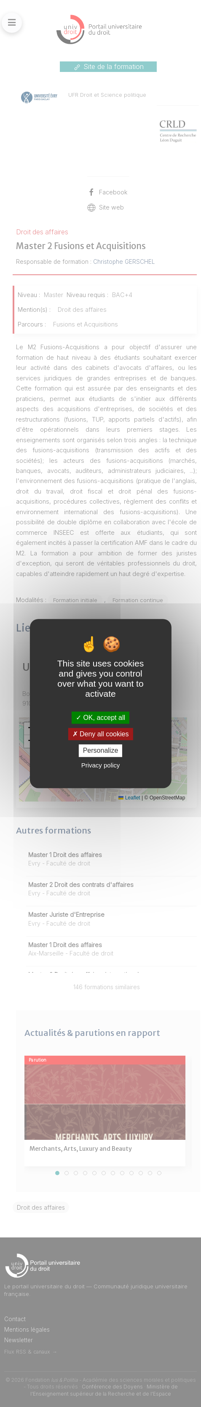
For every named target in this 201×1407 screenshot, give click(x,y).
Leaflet (129, 798)
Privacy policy (100, 765)
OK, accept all (100, 717)
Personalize (100, 750)
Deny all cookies (100, 734)
